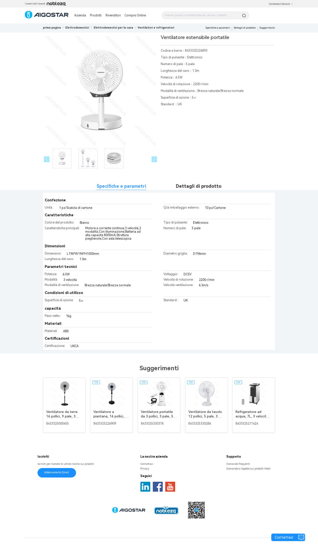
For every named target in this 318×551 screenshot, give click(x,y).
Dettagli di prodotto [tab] (198, 186)
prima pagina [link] (52, 27)
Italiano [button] (287, 4)
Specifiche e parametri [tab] (121, 186)
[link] (77, 27)
